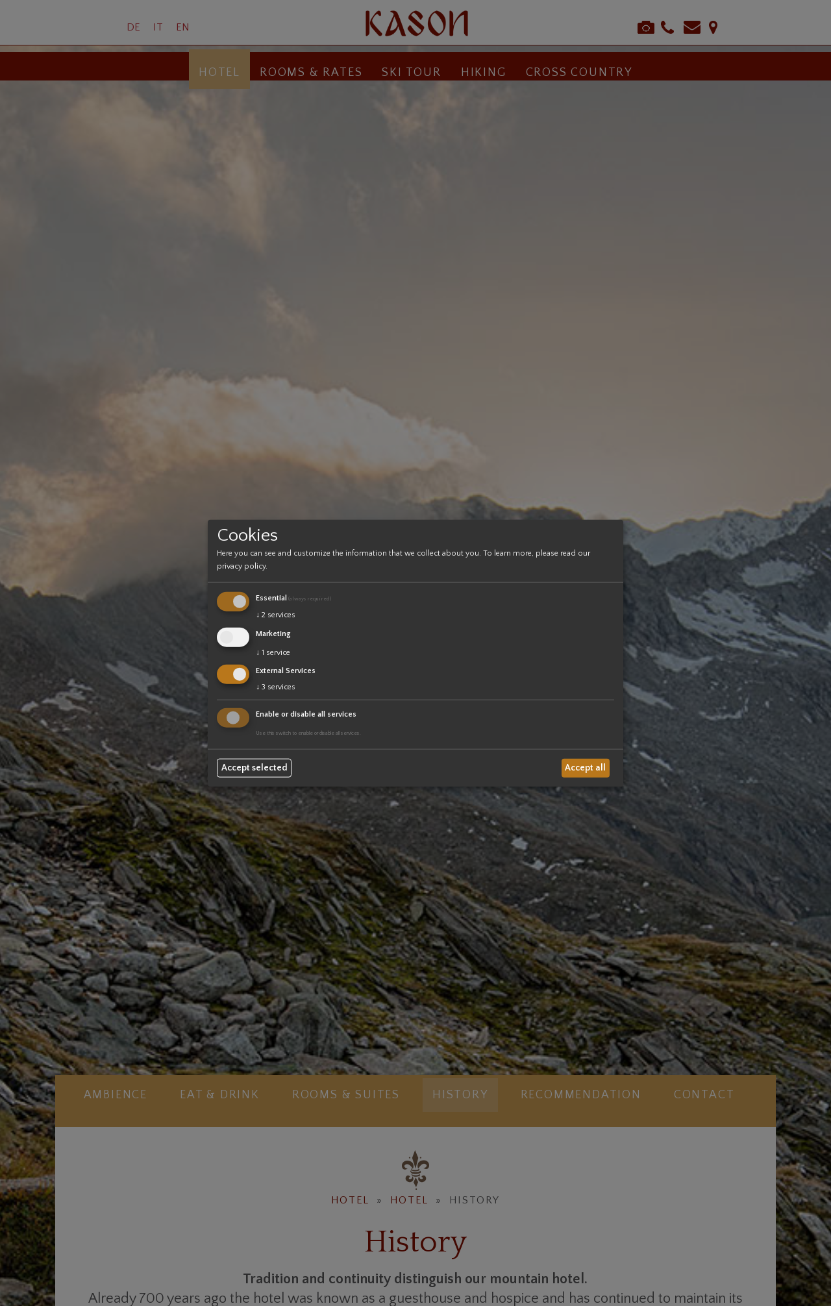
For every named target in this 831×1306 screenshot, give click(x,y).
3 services (275, 687)
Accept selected (254, 768)
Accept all (585, 768)
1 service (273, 652)
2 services (275, 615)
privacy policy (241, 566)
